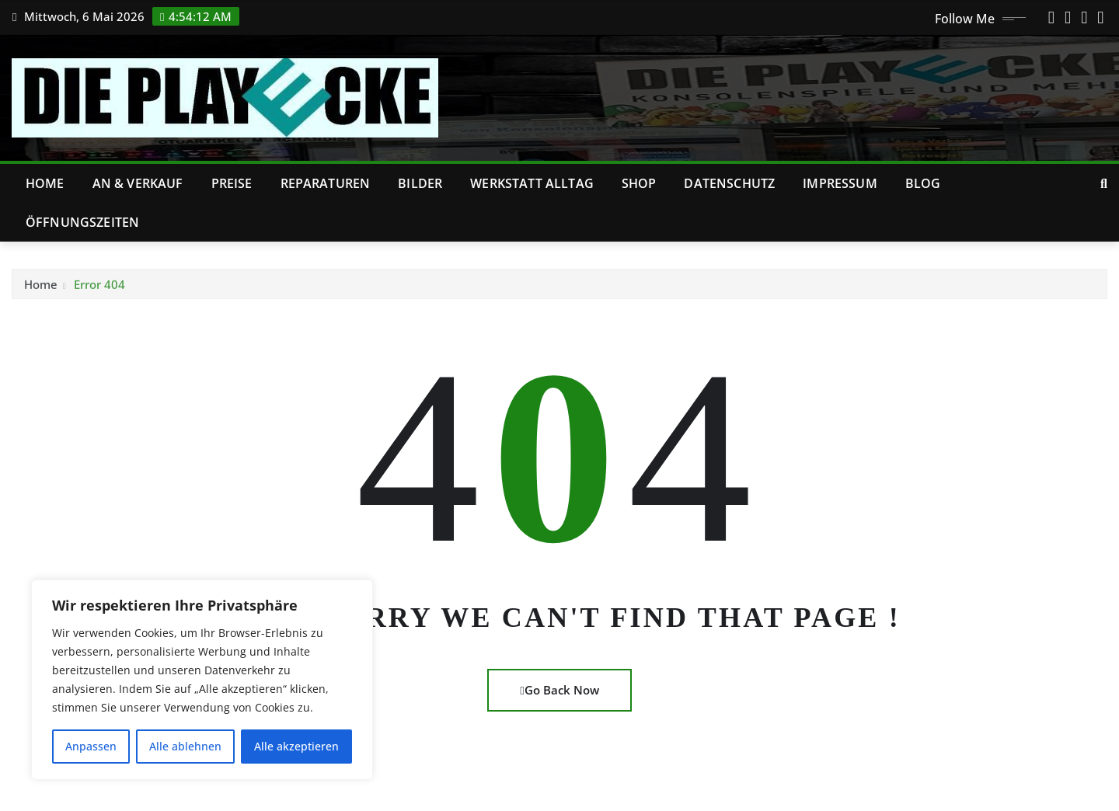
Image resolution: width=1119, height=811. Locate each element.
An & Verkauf (137, 183)
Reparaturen (326, 183)
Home (45, 183)
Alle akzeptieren (296, 746)
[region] (202, 680)
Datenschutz (729, 183)
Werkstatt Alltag (532, 183)
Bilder (420, 183)
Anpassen (91, 746)
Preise (232, 183)
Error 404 (99, 289)
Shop (639, 183)
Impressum (840, 183)
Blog (923, 183)
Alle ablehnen (185, 746)
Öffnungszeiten (82, 222)
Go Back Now (559, 690)
